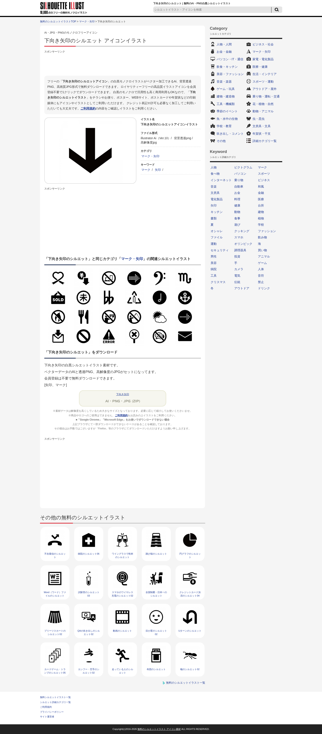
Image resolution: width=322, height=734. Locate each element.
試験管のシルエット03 (88, 594)
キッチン (217, 212)
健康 (237, 205)
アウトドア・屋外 (265, 89)
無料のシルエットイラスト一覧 (185, 682)
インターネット (221, 180)
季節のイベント (227, 111)
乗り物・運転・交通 (266, 96)
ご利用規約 (88, 108)
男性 (214, 256)
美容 (214, 263)
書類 (214, 218)
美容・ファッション (230, 74)
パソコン (240, 173)
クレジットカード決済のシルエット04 (190, 594)
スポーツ (264, 173)
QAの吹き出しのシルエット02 (88, 632)
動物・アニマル (263, 111)
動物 (237, 212)
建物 (261, 212)
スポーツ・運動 (263, 81)
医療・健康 (260, 66)
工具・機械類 (226, 104)
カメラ (238, 269)
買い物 (262, 250)
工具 (214, 275)
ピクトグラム (243, 167)
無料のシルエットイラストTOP (58, 21)
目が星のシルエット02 (156, 632)
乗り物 (238, 180)
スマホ (238, 237)
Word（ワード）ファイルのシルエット (55, 594)
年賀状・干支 (262, 133)
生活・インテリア (265, 74)
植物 (261, 218)
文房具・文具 (262, 126)
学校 (261, 224)
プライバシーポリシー (52, 712)
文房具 (215, 192)
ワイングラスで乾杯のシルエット (122, 555)
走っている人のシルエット (122, 671)
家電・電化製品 (263, 59)
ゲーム (262, 263)
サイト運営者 (47, 716)
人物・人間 (224, 44)
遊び (237, 224)
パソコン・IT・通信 (230, 59)
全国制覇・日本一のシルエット (156, 594)
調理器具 (240, 250)
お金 (237, 192)
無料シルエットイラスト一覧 (55, 697)
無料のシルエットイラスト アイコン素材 (159, 729)
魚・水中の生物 (227, 118)
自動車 (238, 186)
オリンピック (243, 243)
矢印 (158, 169)
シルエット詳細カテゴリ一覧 (55, 702)
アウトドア (241, 288)
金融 (261, 192)
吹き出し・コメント (230, 133)
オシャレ (217, 231)
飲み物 (262, 237)
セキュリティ (220, 250)
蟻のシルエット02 (189, 669)
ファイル (217, 237)
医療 (261, 199)
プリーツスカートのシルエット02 (55, 632)
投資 (237, 256)
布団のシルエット (156, 669)
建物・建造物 (226, 96)
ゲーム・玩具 (226, 89)
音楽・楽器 (224, 81)
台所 (261, 205)
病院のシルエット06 (88, 553)
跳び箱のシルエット (156, 553)
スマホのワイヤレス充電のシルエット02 (122, 594)
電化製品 (217, 199)
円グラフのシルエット (190, 555)
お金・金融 (224, 51)
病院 (214, 269)
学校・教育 (224, 126)
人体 (261, 269)
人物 (214, 167)
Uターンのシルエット (190, 630)
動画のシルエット (122, 630)
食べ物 (215, 173)
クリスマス (218, 282)
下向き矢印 (122, 394)
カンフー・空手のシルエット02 (88, 671)
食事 (237, 218)
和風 (261, 186)
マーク (145, 169)
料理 (237, 199)
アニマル (264, 256)
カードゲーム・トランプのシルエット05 (55, 671)
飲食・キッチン (227, 66)
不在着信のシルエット (55, 555)
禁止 (261, 282)
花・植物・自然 (263, 104)
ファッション (267, 231)
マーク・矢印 (87, 21)
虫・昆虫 (259, 118)
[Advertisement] (122, 64)
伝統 (237, 282)
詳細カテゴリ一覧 (265, 141)
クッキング (241, 231)
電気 (237, 275)
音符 (261, 275)
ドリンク (264, 288)
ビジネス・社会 (263, 44)
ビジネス (264, 180)
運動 (214, 243)
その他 (221, 141)
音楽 (214, 186)
